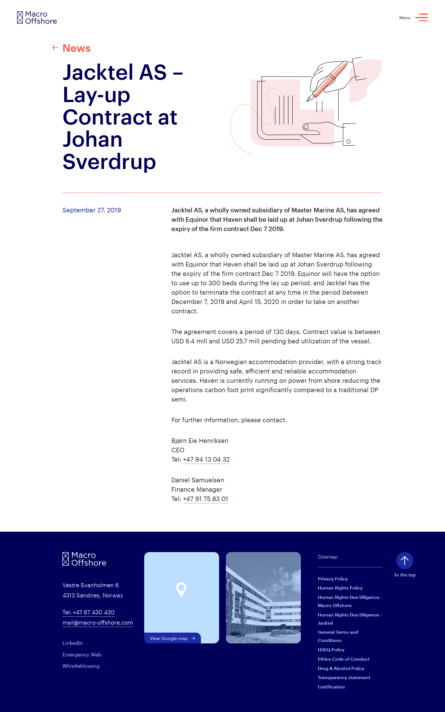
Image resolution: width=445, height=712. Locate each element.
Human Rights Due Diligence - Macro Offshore (350, 601)
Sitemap (327, 556)
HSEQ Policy (331, 649)
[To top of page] (404, 560)
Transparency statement (344, 677)
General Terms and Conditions (338, 636)
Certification (331, 686)
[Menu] (421, 17)
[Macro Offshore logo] (37, 17)
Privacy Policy (333, 578)
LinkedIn (72, 643)
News (72, 47)
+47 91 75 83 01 (205, 498)
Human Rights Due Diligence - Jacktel (350, 619)
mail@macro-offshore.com (97, 622)
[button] (181, 590)
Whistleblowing (81, 666)
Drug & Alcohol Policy (341, 668)
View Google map (172, 638)
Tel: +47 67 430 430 (88, 612)
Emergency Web (81, 654)
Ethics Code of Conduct (344, 659)
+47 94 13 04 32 (206, 459)
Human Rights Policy (340, 587)
